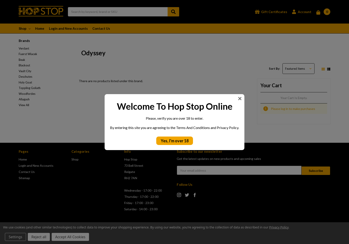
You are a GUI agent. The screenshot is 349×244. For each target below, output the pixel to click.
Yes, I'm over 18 (175, 140)
